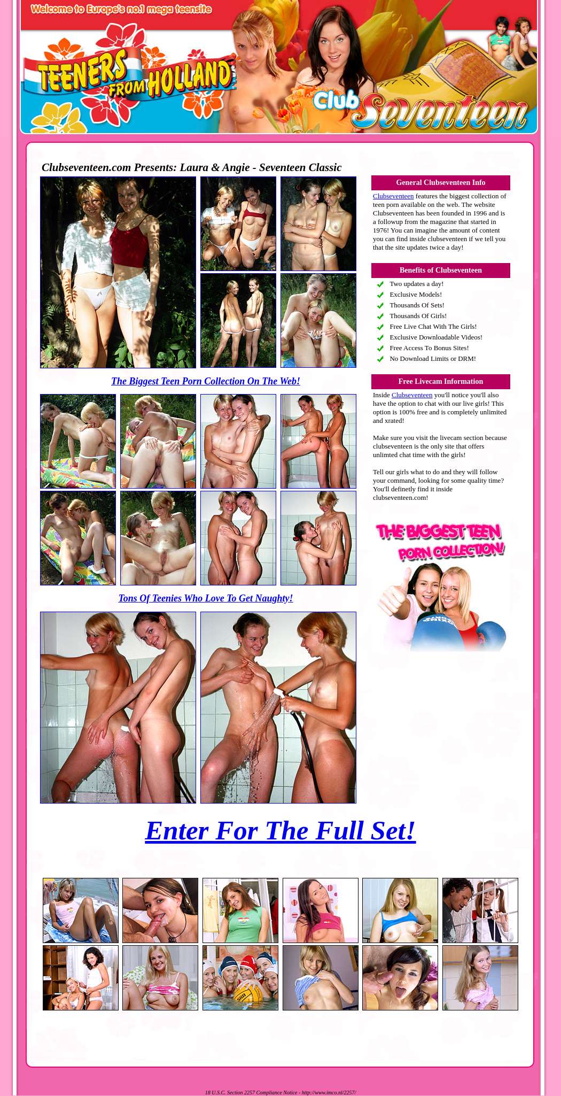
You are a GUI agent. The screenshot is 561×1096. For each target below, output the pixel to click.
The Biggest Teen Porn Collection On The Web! (205, 381)
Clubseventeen (393, 196)
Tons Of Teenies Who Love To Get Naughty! (205, 598)
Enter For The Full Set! (280, 830)
